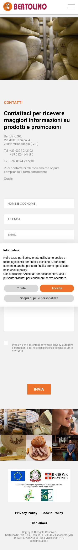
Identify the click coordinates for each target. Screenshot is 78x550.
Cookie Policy (52, 513)
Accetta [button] (57, 288)
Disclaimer (39, 523)
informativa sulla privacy (47, 345)
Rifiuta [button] (21, 288)
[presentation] (39, 370)
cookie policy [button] (18, 270)
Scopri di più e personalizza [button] (39, 298)
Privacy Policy (26, 513)
